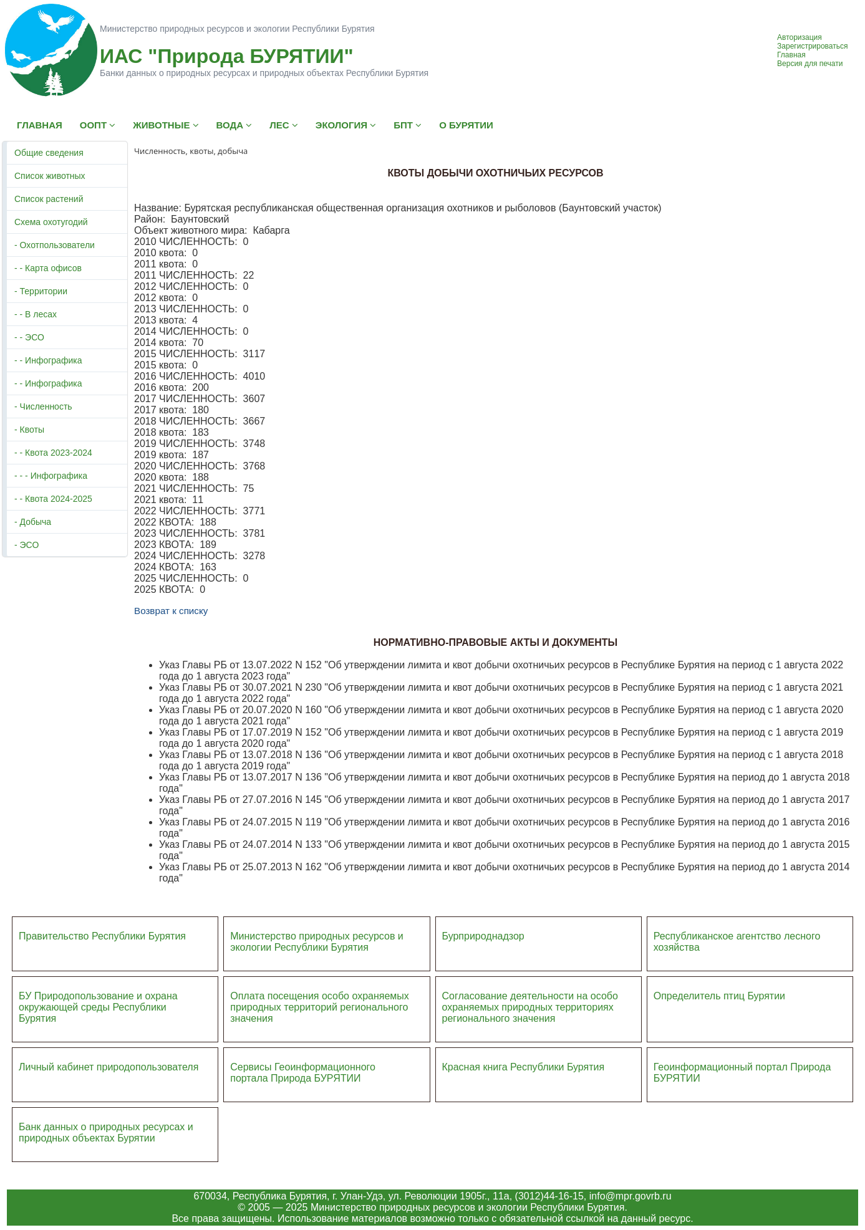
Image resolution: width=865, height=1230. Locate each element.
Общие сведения (49, 153)
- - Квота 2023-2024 (53, 453)
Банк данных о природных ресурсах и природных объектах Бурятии (106, 1132)
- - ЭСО (29, 337)
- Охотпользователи (54, 245)
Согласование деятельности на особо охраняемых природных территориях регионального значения (530, 1007)
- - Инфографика (48, 360)
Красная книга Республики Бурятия (523, 1067)
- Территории (40, 291)
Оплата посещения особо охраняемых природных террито (319, 1001)
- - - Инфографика (50, 476)
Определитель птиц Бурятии (719, 996)
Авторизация (799, 37)
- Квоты (29, 430)
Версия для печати (810, 63)
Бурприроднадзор (483, 936)
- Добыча (32, 522)
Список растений (48, 199)
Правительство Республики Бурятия (102, 936)
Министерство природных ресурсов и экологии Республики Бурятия (317, 942)
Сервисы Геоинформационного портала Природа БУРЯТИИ (302, 1072)
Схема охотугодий (51, 222)
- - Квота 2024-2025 (53, 499)
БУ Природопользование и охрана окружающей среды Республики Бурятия (98, 1007)
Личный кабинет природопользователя (108, 1067)
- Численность (43, 406)
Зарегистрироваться (812, 46)
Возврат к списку (171, 610)
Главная (791, 54)
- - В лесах (35, 314)
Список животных (49, 176)
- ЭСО (26, 545)
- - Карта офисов (48, 268)
